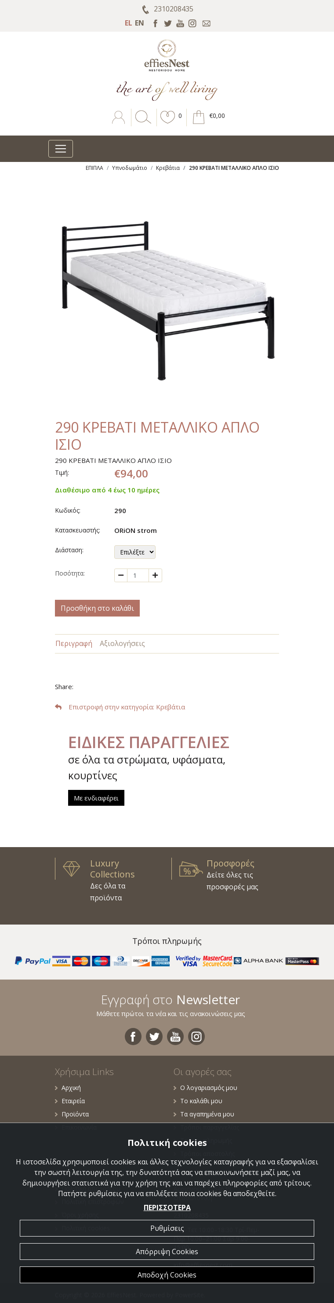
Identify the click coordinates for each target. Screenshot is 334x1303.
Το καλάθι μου (198, 1101)
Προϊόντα (72, 1114)
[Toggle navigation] (60, 149)
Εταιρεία (70, 1101)
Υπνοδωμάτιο (129, 168)
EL (128, 23)
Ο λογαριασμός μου (205, 1087)
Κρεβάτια (168, 168)
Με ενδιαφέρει (96, 797)
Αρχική (68, 1087)
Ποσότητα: (70, 573)
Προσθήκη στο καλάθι (97, 608)
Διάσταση (68, 550)
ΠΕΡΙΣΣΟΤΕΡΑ (167, 1207)
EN (139, 23)
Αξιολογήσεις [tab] (122, 643)
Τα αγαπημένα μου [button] (204, 1114)
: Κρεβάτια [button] (120, 706)
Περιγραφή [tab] (73, 643)
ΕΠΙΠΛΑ (94, 168)
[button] (168, 123)
